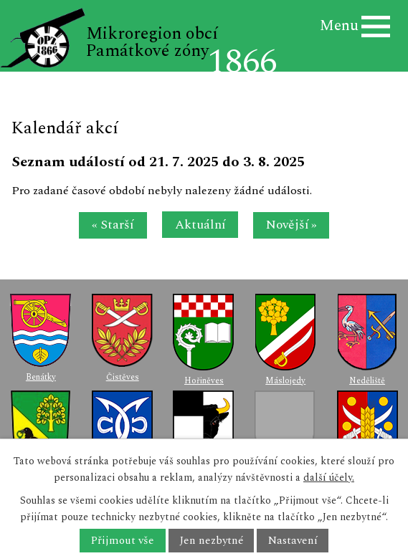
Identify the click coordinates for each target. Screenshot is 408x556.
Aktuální (200, 224)
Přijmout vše (122, 540)
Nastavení (293, 540)
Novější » (291, 224)
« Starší (112, 224)
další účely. (328, 477)
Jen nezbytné (211, 540)
